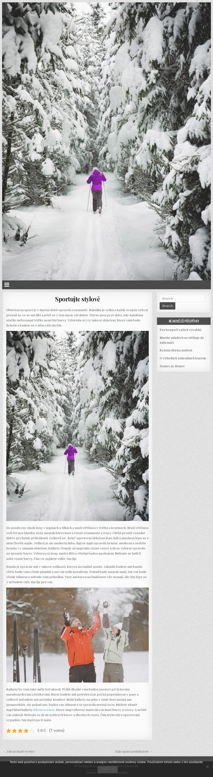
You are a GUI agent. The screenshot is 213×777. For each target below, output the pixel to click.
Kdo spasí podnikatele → (133, 751)
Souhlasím (108, 769)
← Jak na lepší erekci (18, 751)
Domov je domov (172, 366)
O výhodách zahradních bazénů (183, 358)
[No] (207, 766)
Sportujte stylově (77, 299)
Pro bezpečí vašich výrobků (181, 330)
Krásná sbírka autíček (176, 350)
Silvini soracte (44, 710)
